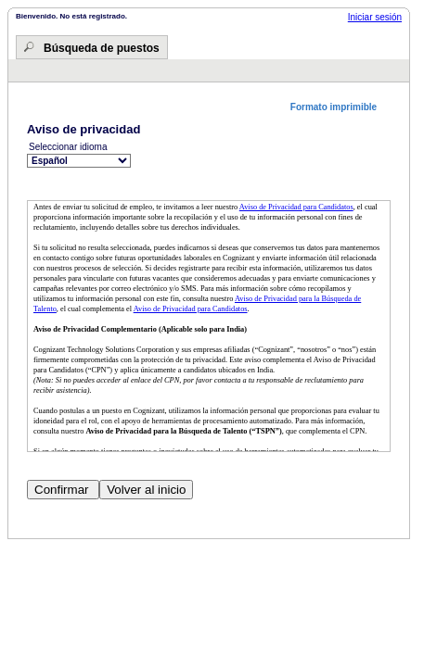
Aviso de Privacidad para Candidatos (296, 207)
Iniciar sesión (375, 17)
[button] (340, 107)
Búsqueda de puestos (102, 48)
